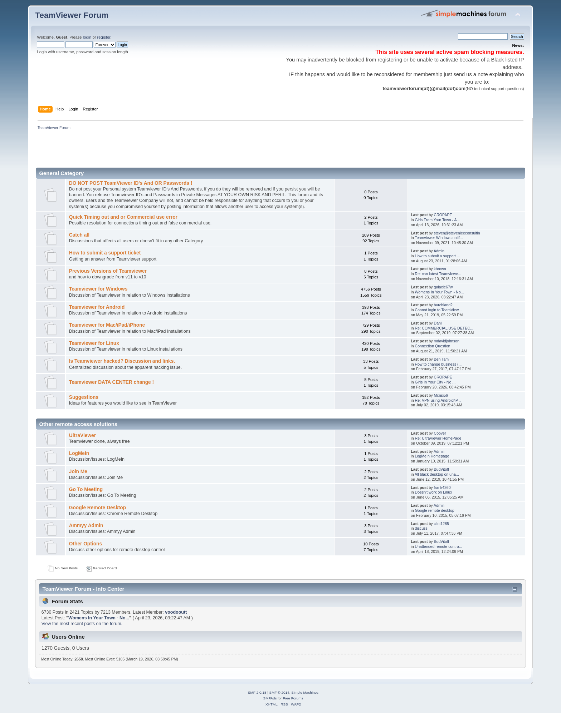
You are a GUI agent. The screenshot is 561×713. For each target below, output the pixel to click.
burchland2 (443, 305)
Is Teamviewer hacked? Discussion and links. (122, 361)
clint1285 (441, 523)
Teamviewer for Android (97, 307)
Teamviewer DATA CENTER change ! (111, 382)
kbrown (440, 269)
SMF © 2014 (279, 692)
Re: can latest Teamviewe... (438, 274)
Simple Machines (304, 692)
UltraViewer (82, 435)
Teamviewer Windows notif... (439, 238)
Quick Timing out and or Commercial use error (123, 217)
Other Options (85, 543)
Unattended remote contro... (438, 546)
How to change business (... (438, 364)
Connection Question (432, 346)
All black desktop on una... (437, 474)
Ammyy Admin (86, 525)
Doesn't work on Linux (433, 492)
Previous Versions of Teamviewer (108, 271)
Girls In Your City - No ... (435, 382)
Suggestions (83, 397)
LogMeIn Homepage (432, 456)
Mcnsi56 (441, 395)
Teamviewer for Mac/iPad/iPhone (107, 325)
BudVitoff (441, 469)
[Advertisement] (165, 151)
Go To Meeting (86, 489)
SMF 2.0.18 (257, 692)
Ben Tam (441, 359)
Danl (438, 323)
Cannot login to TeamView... (438, 310)
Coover (440, 433)
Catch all (79, 235)
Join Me (78, 471)
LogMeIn (79, 453)
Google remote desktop (434, 510)
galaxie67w (443, 287)
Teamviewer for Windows (98, 289)
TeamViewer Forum (71, 15)
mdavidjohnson (446, 341)
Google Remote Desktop (97, 507)
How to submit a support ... (437, 256)
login (87, 37)
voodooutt (176, 612)
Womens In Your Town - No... (439, 292)
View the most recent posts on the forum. (82, 623)
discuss (421, 528)
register (104, 37)
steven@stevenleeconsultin (457, 233)
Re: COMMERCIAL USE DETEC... (444, 328)
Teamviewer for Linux (94, 343)
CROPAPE (443, 215)
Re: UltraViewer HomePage (438, 438)
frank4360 (442, 487)
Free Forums (293, 698)
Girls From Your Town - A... (437, 220)
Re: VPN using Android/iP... (438, 400)
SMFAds (270, 698)
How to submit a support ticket (105, 253)
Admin (439, 251)
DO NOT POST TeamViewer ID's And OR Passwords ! (130, 183)
